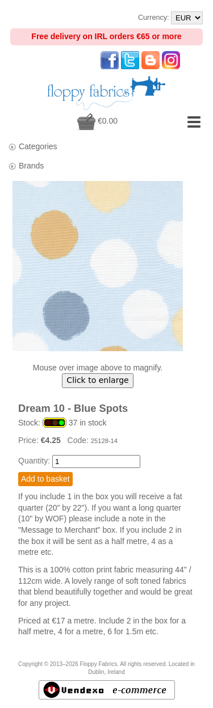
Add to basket (45, 478)
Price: (29, 440)
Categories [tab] (32, 146)
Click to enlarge (97, 380)
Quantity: (34, 460)
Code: (79, 440)
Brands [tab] (26, 166)
